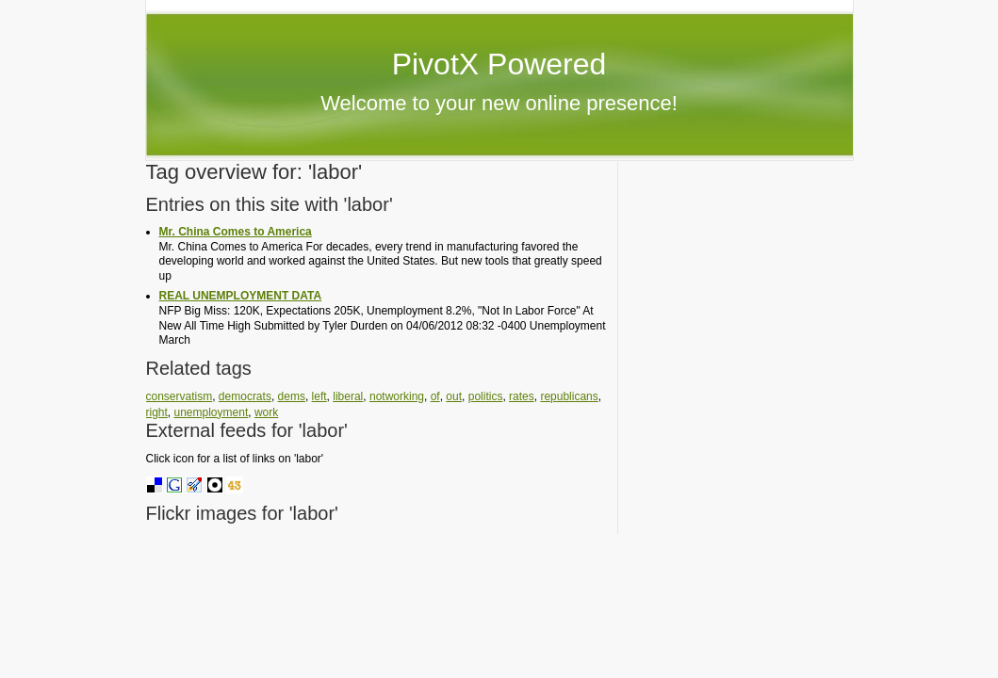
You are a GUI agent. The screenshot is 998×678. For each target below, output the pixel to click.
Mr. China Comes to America (235, 231)
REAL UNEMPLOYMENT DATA (240, 295)
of (435, 396)
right (157, 412)
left (319, 396)
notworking (396, 396)
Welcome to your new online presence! (499, 103)
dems (291, 396)
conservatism (179, 396)
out (454, 396)
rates (521, 396)
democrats (245, 396)
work (266, 412)
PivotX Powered (499, 64)
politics (485, 396)
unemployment (211, 412)
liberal (348, 396)
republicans (568, 396)
